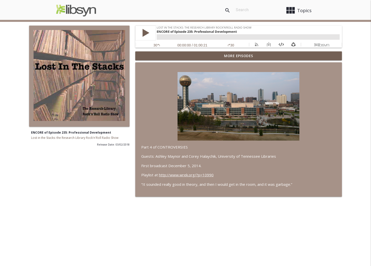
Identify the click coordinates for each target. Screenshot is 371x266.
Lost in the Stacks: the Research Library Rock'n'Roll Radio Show (74, 138)
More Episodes (238, 55)
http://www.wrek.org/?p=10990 (186, 174)
